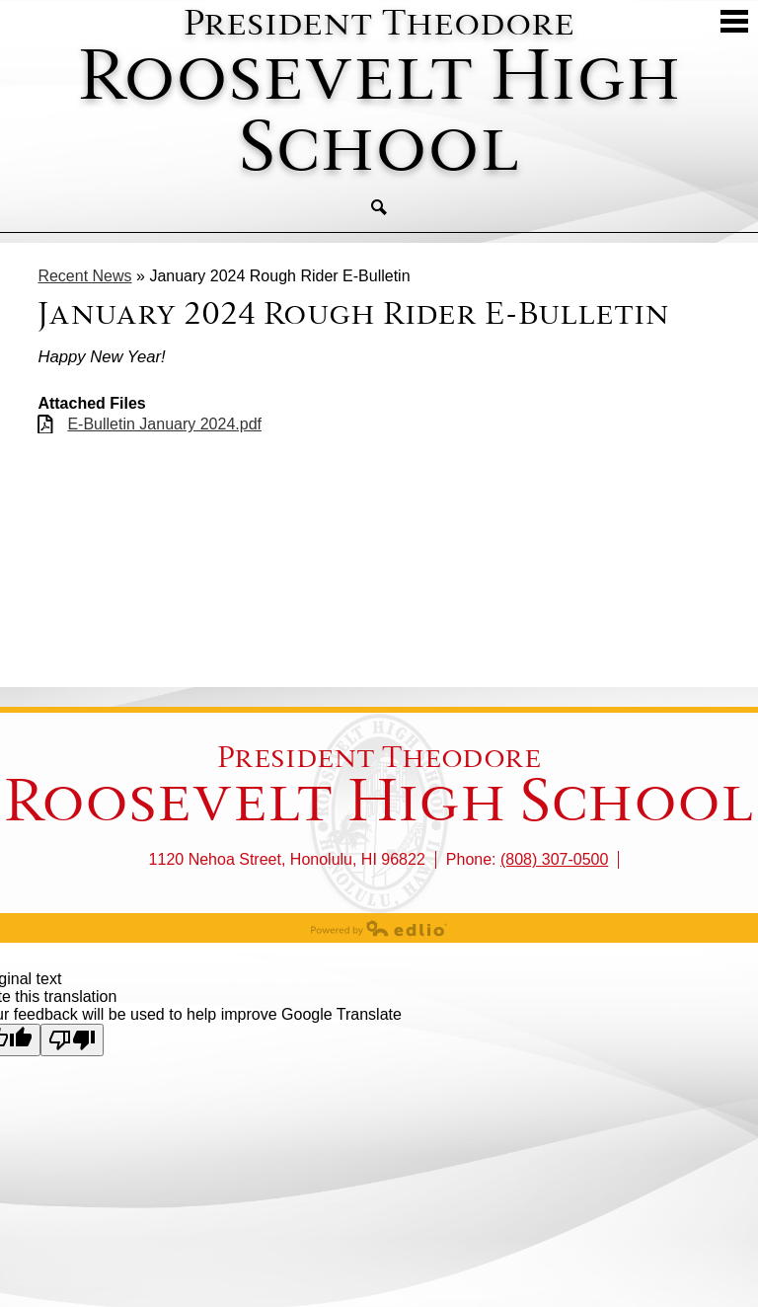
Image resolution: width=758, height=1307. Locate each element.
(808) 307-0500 (554, 859)
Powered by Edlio (379, 928)
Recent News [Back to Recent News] (84, 276)
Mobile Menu (734, 21)
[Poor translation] (72, 1040)
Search (379, 207)
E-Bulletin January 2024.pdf (164, 424)
